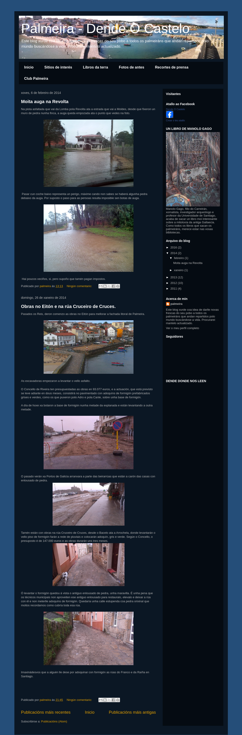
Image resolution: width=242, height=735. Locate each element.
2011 (174, 288)
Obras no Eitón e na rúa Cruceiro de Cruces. (68, 306)
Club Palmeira (36, 78)
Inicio (29, 67)
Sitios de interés (58, 67)
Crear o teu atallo (175, 120)
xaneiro (179, 270)
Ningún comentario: (80, 286)
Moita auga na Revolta (45, 101)
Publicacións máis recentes (46, 712)
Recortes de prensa (172, 67)
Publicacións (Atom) (54, 721)
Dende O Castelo (175, 109)
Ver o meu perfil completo (182, 328)
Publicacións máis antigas (132, 712)
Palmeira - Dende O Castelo (105, 28)
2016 (174, 247)
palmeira (176, 304)
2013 (174, 277)
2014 (174, 253)
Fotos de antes (131, 67)
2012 (174, 283)
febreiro (179, 258)
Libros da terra (95, 67)
